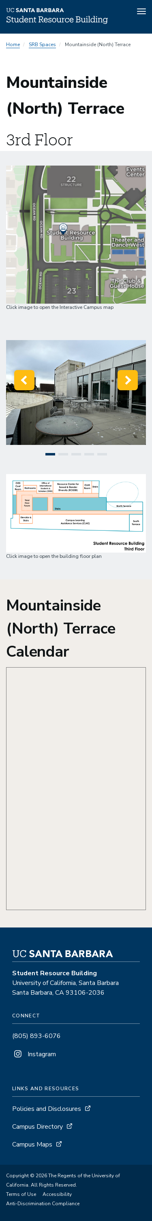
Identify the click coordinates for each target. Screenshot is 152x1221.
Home (13, 44)
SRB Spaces (42, 44)
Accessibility (57, 1194)
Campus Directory (37, 1126)
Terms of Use (21, 1194)
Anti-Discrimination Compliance (42, 1203)
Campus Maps (32, 1144)
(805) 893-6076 (36, 1036)
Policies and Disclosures (46, 1108)
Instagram (34, 1054)
